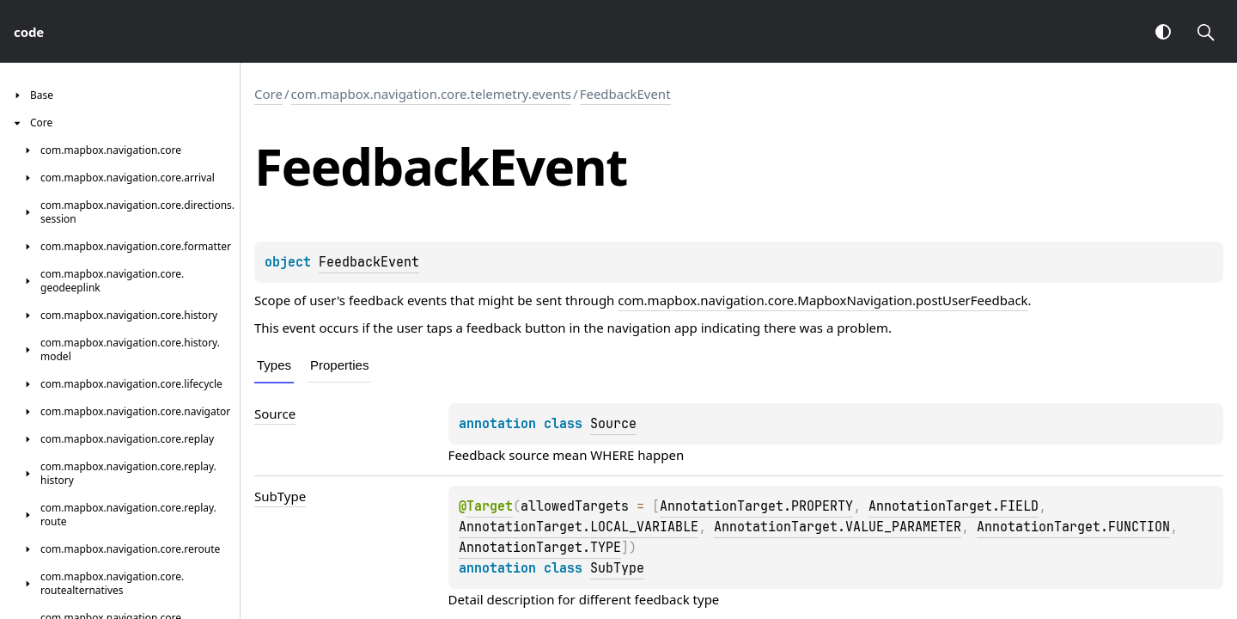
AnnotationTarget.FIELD (953, 506)
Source (613, 423)
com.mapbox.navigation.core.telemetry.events (431, 93)
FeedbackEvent (625, 93)
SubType (617, 568)
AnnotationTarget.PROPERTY (756, 506)
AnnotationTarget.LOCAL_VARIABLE (578, 527)
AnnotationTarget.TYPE (540, 547)
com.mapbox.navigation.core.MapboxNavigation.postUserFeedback (822, 300)
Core (268, 93)
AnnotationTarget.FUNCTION (1073, 527)
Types (274, 365)
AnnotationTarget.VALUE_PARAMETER (837, 527)
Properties (339, 365)
